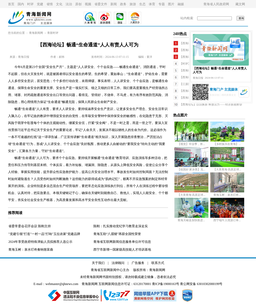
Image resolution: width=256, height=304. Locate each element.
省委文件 (100, 4)
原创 (78, 4)
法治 (69, 4)
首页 (11, 4)
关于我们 (98, 263)
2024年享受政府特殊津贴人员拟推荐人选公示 (40, 241)
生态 (142, 4)
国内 (21, 4)
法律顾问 (118, 263)
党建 (40, 4)
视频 (88, 4)
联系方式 (157, 263)
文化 (59, 4)
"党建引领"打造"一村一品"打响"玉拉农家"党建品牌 (44, 234)
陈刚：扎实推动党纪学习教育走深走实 (120, 226)
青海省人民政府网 (216, 4)
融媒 (181, 4)
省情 (49, 4)
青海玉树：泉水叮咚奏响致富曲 (30, 249)
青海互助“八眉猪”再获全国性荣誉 (117, 234)
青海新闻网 (36, 32)
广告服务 (138, 263)
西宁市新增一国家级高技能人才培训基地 (122, 249)
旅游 (133, 4)
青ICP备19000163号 (165, 284)
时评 (30, 4)
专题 (161, 4)
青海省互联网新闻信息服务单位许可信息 (122, 241)
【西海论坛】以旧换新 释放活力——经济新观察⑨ (211, 104)
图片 (171, 4)
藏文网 (240, 4)
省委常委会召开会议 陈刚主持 (29, 226)
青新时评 (52, 32)
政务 (123, 4)
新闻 (113, 4)
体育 (152, 4)
